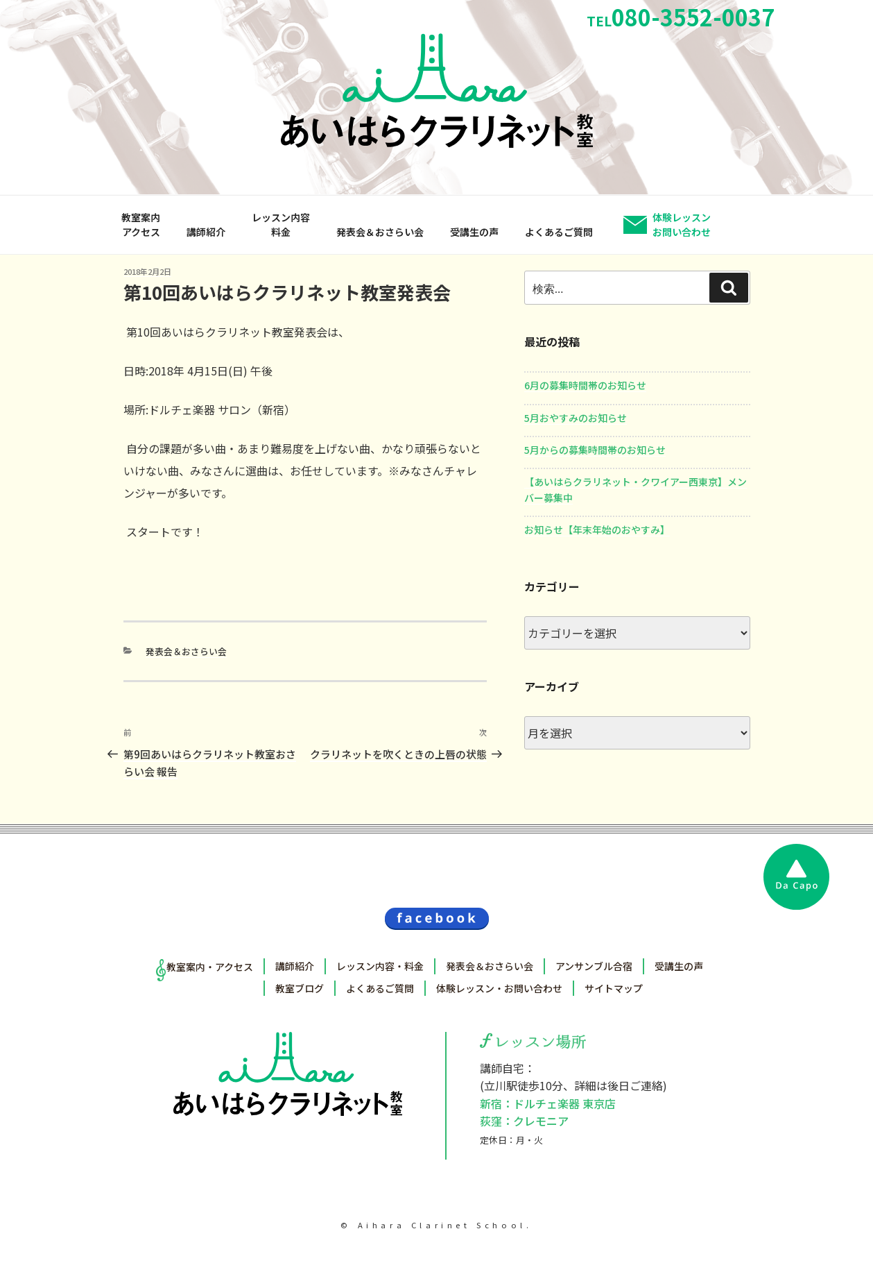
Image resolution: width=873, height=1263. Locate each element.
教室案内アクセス (140, 224)
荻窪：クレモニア (524, 1120)
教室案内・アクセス (209, 967)
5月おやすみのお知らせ (575, 418)
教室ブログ (299, 988)
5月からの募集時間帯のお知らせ (595, 450)
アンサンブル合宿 (593, 966)
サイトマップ (614, 988)
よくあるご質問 (559, 232)
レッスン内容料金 (281, 224)
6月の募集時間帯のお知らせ (585, 385)
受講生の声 (474, 232)
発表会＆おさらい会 (380, 232)
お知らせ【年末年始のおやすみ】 (597, 529)
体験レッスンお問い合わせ (681, 224)
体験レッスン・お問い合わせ (499, 988)
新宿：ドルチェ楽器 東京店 (548, 1103)
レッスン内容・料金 (380, 966)
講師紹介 (206, 232)
